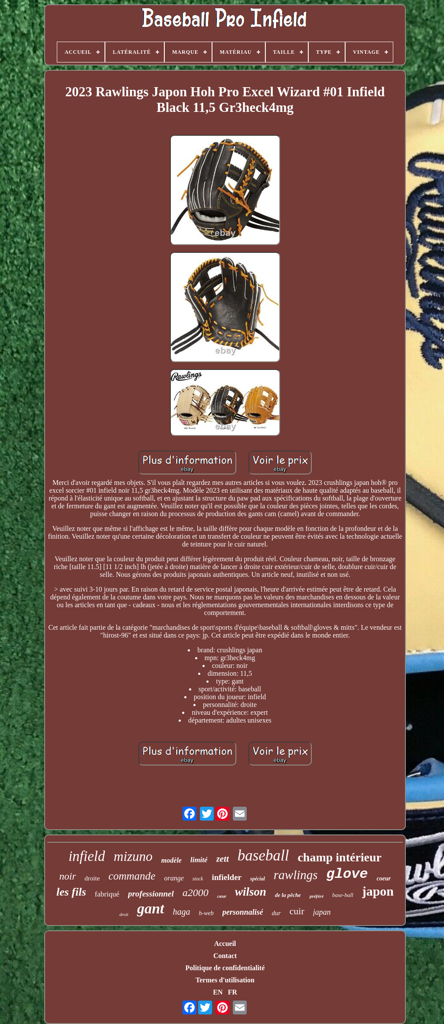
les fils (71, 892)
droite (92, 878)
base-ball (342, 895)
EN (217, 992)
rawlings (296, 875)
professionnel (151, 893)
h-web (206, 913)
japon (378, 891)
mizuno (133, 856)
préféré (316, 896)
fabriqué (107, 894)
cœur (221, 896)
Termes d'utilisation (225, 980)
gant (150, 908)
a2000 (196, 892)
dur (276, 912)
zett (222, 859)
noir (67, 876)
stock (198, 879)
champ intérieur (339, 857)
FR (232, 992)
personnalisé (242, 912)
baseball (263, 855)
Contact (225, 955)
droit (123, 914)
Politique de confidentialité (224, 968)
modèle (171, 860)
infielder (227, 877)
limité (199, 860)
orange (173, 878)
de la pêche (288, 895)
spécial (257, 879)
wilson (250, 891)
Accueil (225, 943)
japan (322, 912)
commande (131, 876)
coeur (384, 878)
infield (87, 856)
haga (181, 911)
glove (347, 874)
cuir (297, 911)
